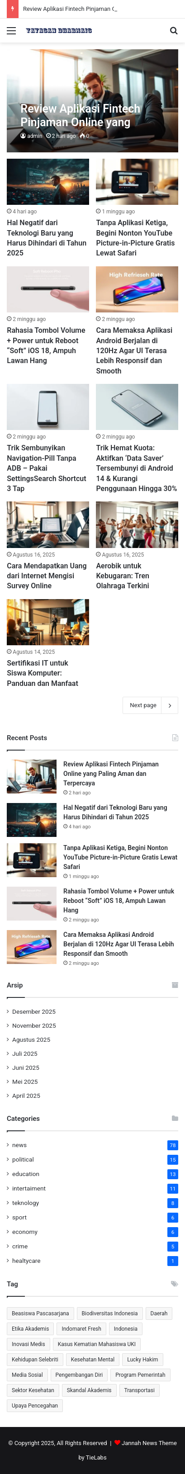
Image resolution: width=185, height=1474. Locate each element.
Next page (150, 705)
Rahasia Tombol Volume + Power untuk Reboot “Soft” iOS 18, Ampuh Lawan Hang (118, 901)
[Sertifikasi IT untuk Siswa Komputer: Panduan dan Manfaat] (48, 622)
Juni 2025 (25, 1067)
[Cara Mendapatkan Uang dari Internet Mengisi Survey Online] (48, 524)
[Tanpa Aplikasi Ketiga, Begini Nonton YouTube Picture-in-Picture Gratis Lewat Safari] (137, 182)
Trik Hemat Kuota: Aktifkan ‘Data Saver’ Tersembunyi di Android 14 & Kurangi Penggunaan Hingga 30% (136, 468)
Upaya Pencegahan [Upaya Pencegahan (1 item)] (35, 1406)
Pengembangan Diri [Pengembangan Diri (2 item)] (79, 1375)
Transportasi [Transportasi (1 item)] (139, 1390)
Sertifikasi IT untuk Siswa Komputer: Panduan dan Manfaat (42, 673)
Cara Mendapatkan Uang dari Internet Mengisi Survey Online (46, 576)
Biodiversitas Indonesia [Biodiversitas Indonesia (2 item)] (110, 1313)
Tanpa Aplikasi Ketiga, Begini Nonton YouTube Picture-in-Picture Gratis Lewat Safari (120, 857)
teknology (25, 1202)
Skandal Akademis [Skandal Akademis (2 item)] (89, 1390)
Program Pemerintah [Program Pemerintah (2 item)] (140, 1375)
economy (25, 1231)
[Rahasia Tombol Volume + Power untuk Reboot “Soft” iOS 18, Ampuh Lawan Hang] (48, 289)
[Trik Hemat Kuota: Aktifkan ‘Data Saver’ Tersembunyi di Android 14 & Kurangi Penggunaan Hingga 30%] (137, 407)
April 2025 (26, 1095)
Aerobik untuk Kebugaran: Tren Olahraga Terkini (122, 576)
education (25, 1173)
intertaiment (29, 1188)
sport (19, 1217)
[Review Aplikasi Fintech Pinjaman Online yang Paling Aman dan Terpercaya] (92, 100)
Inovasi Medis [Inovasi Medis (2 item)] (28, 1344)
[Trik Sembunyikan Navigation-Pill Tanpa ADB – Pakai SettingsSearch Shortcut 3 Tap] (48, 407)
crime (20, 1246)
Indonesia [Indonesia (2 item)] (126, 1329)
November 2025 (34, 1025)
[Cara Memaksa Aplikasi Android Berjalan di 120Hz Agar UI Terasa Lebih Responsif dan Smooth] (137, 289)
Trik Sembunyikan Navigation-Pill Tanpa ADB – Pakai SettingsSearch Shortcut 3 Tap (46, 468)
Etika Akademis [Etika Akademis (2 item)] (30, 1329)
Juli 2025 (25, 1053)
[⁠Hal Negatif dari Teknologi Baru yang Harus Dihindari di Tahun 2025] (48, 182)
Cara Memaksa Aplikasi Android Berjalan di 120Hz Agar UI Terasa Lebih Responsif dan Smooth (134, 350)
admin (34, 136)
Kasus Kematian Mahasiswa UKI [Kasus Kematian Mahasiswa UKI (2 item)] (97, 1344)
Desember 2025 (34, 1011)
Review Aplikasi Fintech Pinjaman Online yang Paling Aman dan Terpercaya (111, 774)
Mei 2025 (25, 1081)
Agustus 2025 (31, 1039)
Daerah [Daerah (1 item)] (159, 1313)
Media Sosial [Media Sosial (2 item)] (27, 1375)
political (23, 1159)
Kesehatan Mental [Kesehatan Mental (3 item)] (92, 1359)
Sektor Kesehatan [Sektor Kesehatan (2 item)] (33, 1390)
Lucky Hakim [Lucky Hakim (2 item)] (142, 1359)
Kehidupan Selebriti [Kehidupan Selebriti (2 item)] (35, 1359)
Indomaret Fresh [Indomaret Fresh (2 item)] (81, 1329)
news (19, 1144)
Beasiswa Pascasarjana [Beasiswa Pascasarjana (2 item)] (40, 1313)
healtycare (26, 1260)
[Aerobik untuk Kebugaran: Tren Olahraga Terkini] (137, 524)
